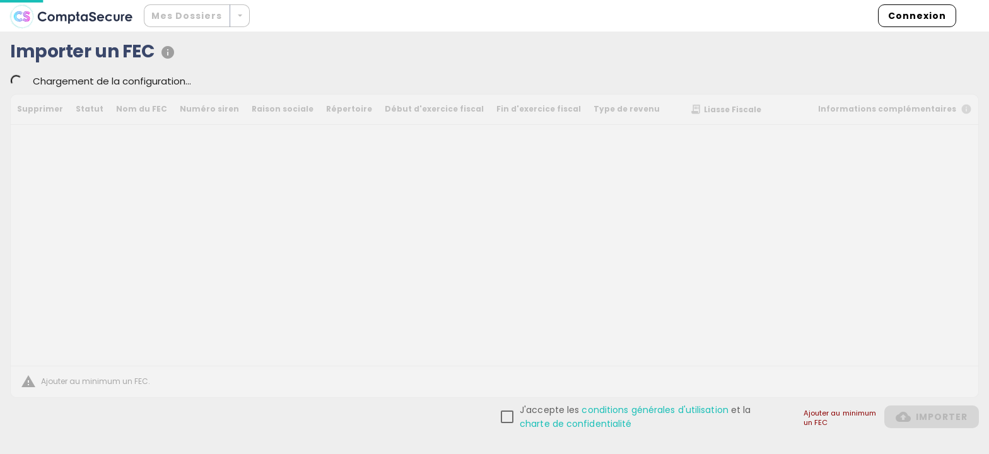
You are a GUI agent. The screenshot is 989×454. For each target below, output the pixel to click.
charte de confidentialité (576, 423)
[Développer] (240, 15)
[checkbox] (636, 417)
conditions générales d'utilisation (655, 410)
